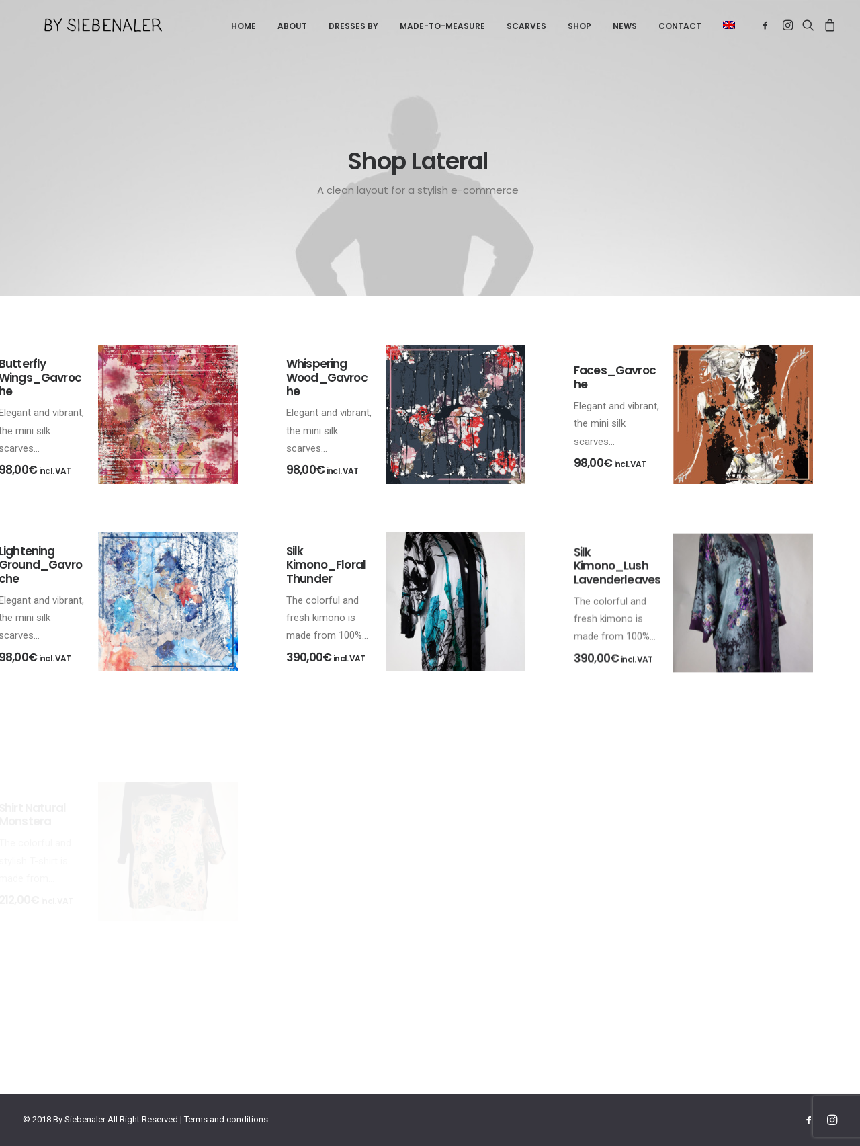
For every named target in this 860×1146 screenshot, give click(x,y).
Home (243, 26)
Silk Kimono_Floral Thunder (326, 578)
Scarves (526, 26)
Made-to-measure (442, 26)
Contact (679, 26)
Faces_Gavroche (615, 377)
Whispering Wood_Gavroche (327, 377)
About (292, 26)
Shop (579, 26)
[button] (724, 25)
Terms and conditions (226, 1119)
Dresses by (353, 26)
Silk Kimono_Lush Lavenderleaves (617, 617)
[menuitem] (243, 26)
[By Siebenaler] (81, 25)
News (625, 26)
